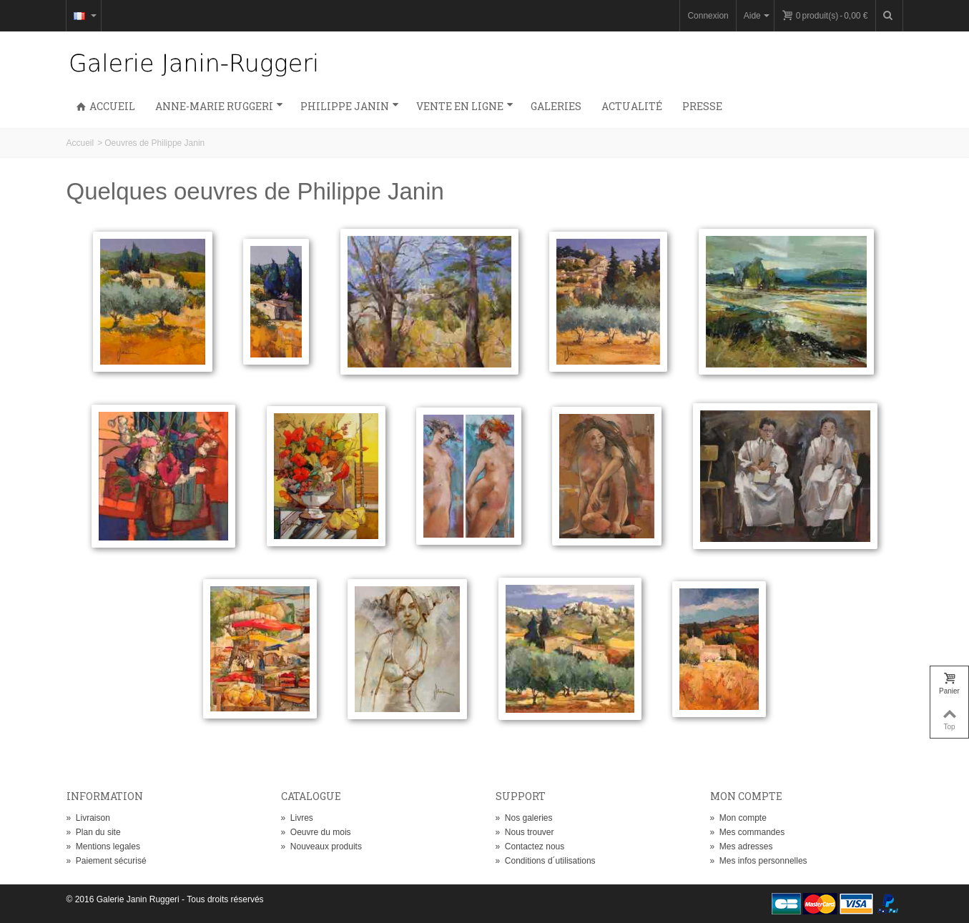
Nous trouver (525, 832)
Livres (297, 818)
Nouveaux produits (321, 846)
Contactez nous (530, 846)
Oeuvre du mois (316, 832)
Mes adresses (741, 846)
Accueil (106, 106)
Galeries (556, 106)
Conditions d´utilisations (546, 861)
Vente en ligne (464, 106)
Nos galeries (524, 818)
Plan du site (94, 832)
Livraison (88, 818)
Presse (702, 106)
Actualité (631, 106)
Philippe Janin (349, 106)
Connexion (707, 16)
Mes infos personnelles (758, 861)
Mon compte (738, 818)
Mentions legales (103, 846)
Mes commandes (747, 832)
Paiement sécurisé (107, 861)
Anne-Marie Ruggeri (219, 106)
